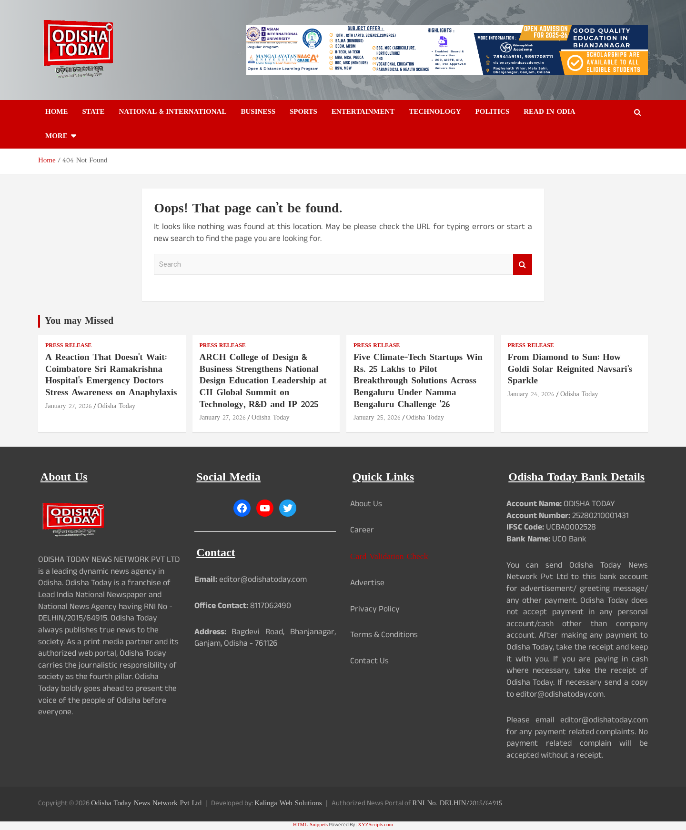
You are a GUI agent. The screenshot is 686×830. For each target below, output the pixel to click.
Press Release (68, 346)
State (93, 112)
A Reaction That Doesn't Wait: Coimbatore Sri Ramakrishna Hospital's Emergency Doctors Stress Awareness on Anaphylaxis (111, 375)
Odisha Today (116, 406)
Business (258, 112)
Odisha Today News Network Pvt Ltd (146, 803)
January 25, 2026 (377, 418)
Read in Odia (549, 112)
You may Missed (79, 321)
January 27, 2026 (68, 406)
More (56, 136)
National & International (172, 112)
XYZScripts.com (375, 825)
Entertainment (363, 112)
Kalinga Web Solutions (288, 803)
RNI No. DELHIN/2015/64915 (457, 803)
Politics (492, 112)
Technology (435, 112)
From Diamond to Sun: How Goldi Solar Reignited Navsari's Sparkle (570, 369)
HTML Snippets (310, 825)
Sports (303, 112)
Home (56, 112)
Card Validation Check (389, 556)
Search (522, 264)
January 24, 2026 (531, 395)
